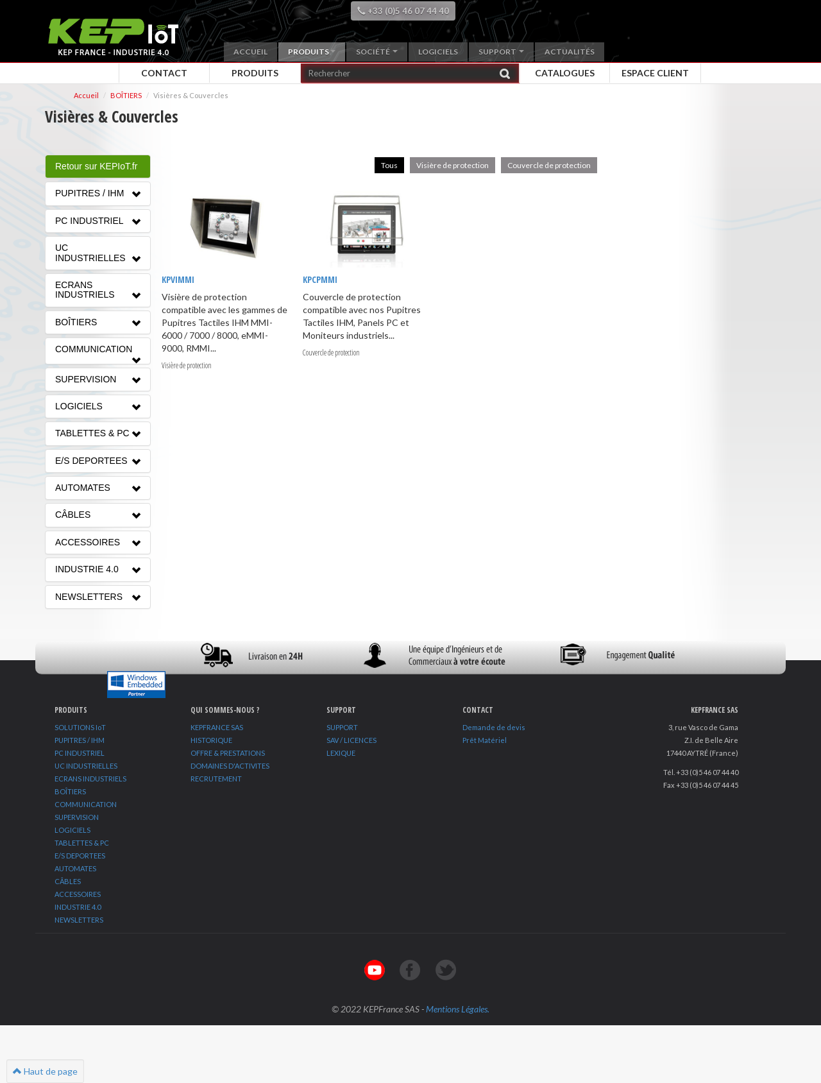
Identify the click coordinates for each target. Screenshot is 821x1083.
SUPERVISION (77, 817)
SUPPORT (342, 727)
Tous (389, 165)
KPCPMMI (320, 279)
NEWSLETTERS (79, 920)
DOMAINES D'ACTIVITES (229, 766)
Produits (311, 51)
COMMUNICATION (86, 804)
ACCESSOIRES (78, 894)
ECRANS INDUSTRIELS (90, 778)
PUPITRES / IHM (80, 740)
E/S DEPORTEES (80, 855)
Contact (164, 72)
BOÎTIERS (70, 791)
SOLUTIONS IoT (80, 727)
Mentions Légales (456, 1008)
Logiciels (438, 51)
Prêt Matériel (484, 740)
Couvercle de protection (549, 165)
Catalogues (565, 72)
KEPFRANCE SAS (216, 727)
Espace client (655, 72)
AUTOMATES (75, 868)
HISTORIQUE (211, 740)
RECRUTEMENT (216, 778)
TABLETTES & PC (82, 843)
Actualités (570, 51)
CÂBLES (68, 881)
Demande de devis (493, 727)
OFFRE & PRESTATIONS (227, 753)
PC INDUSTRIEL (80, 753)
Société (377, 51)
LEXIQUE (340, 753)
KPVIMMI (178, 279)
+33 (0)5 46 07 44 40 (403, 11)
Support (501, 51)
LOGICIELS (72, 830)
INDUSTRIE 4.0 (78, 907)
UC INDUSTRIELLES (86, 766)
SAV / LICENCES (351, 740)
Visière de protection (452, 165)
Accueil (250, 51)
